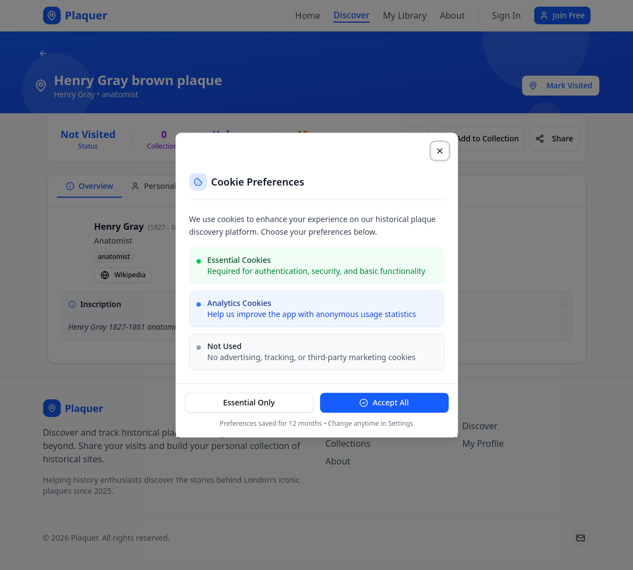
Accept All (383, 402)
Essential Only (249, 402)
